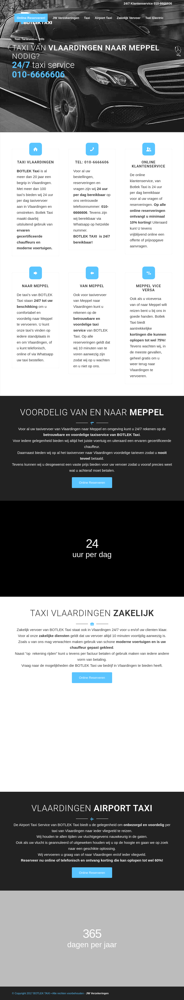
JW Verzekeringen (97, 993)
